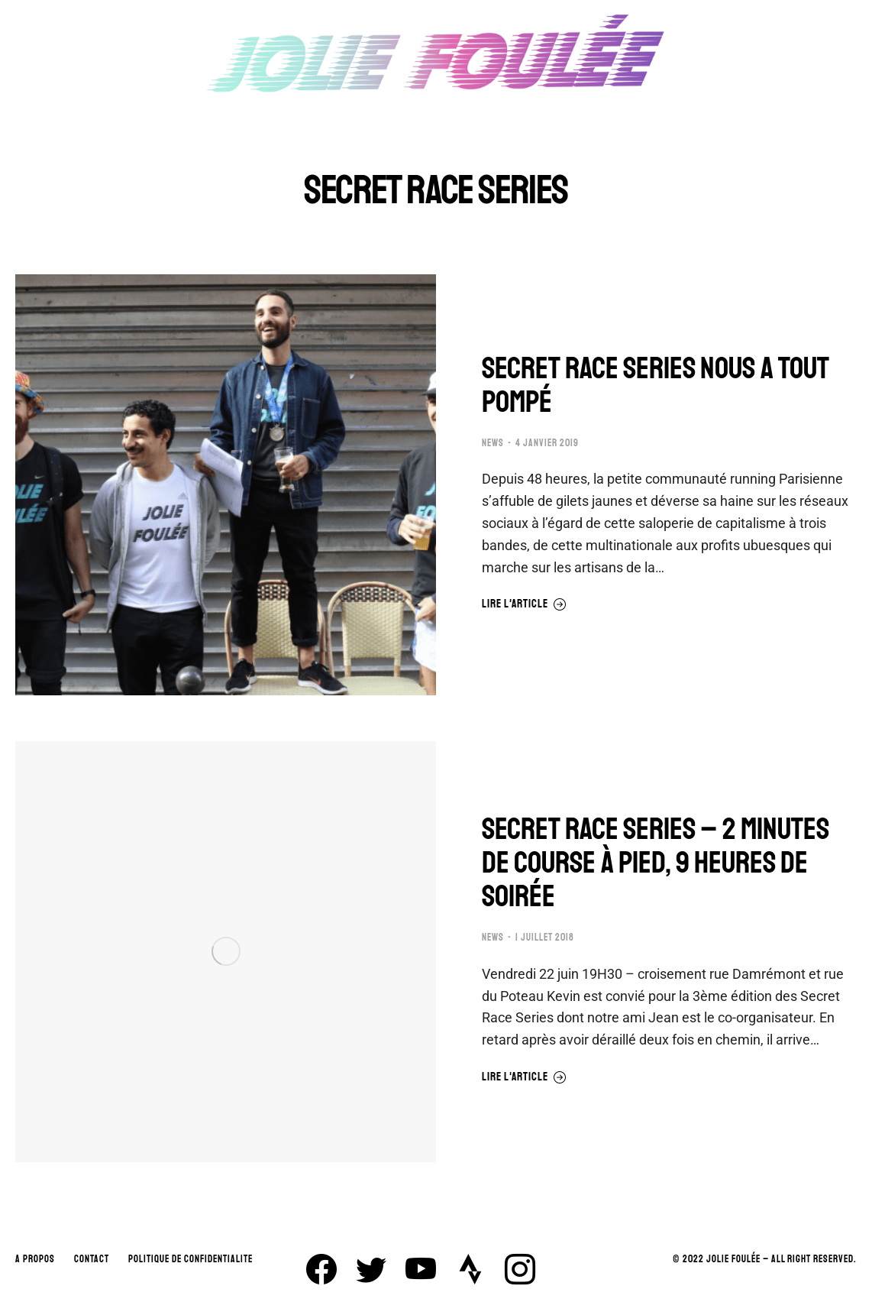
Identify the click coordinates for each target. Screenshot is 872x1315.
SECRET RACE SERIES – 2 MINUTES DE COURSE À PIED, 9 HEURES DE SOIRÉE (655, 862)
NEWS (493, 443)
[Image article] (225, 484)
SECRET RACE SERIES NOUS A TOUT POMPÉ (655, 385)
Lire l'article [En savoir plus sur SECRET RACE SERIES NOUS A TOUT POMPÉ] (524, 604)
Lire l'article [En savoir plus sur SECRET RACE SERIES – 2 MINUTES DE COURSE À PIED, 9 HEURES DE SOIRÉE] (524, 1077)
